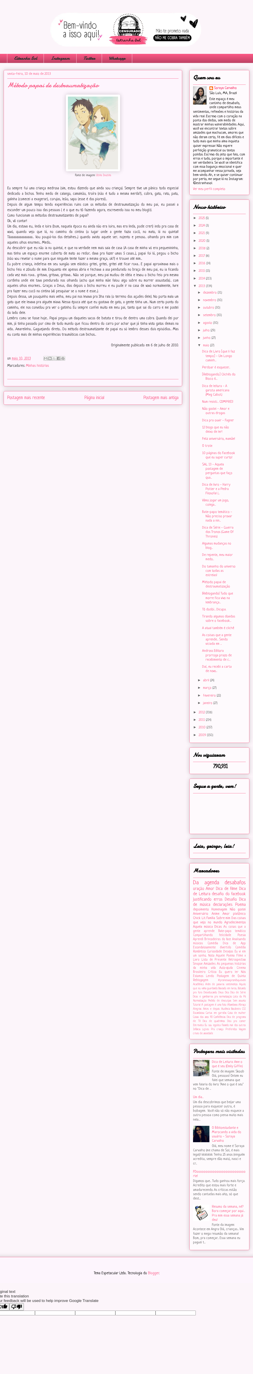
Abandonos (232, 1005)
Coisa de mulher (237, 1013)
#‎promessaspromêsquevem (232, 980)
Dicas (218, 927)
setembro (210, 315)
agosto (208, 323)
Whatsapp (117, 58)
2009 (203, 735)
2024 (202, 226)
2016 (202, 263)
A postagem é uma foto (213, 1005)
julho (207, 330)
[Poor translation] (16, 1307)
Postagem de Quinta (231, 976)
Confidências (220, 1017)
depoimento (201, 910)
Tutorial (197, 1005)
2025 (202, 218)
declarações (223, 904)
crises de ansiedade (203, 1033)
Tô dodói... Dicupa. (214, 610)
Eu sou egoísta (213, 1025)
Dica (227, 992)
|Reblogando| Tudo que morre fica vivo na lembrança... (217, 598)
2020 (202, 241)
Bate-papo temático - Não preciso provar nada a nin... (217, 516)
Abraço (242, 1005)
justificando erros (208, 899)
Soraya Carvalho (225, 88)
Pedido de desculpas (219, 1000)
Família (210, 918)
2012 (202, 712)
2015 (202, 271)
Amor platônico (234, 914)
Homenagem (219, 910)
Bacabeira (236, 1009)
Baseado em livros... (227, 988)
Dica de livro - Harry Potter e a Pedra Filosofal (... (216, 489)
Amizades (210, 964)
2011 (202, 720)
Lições (205, 1029)
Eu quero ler (228, 972)
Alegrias (197, 1009)
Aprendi (198, 939)
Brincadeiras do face (217, 939)
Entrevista (198, 1025)
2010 (202, 727)
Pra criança (217, 1029)
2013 (202, 286)
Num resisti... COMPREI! (217, 402)
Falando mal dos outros (234, 1025)
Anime (215, 914)
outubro (209, 308)
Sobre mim (223, 918)
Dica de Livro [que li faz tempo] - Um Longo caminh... (218, 356)
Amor (210, 889)
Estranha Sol (25, 58)
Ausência (225, 1009)
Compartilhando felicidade (212, 935)
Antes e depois (211, 1009)
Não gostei (238, 910)
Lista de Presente (214, 960)
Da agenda (206, 883)
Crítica (212, 972)
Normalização (199, 1000)
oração (198, 889)
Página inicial (94, 397)
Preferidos (231, 1029)
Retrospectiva (237, 960)
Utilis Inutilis (103, 175)
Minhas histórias (37, 366)
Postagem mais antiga (161, 397)
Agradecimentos (235, 922)
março (207, 688)
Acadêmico (198, 984)
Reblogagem (200, 980)
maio (206, 345)
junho (207, 338)
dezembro (210, 293)
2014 (202, 279)
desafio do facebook (229, 894)
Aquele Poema (225, 955)
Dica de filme (226, 889)
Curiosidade (214, 951)
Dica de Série (238, 992)
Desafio (231, 899)
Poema (240, 904)
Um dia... (198, 1097)
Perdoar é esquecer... (216, 368)
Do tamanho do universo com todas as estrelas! (219, 571)
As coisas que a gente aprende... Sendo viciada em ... (216, 639)
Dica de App (234, 943)
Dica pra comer (236, 1021)
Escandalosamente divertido (212, 947)
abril (206, 680)
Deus (220, 992)
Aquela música (203, 927)
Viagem (242, 1029)
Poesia (242, 935)
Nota (211, 955)
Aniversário (200, 914)
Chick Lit (199, 918)
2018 (202, 248)
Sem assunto (239, 1000)
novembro (210, 300)
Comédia (213, 943)
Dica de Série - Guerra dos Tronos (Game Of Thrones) (218, 532)
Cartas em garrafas (216, 1013)
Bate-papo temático (232, 931)
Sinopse (198, 964)
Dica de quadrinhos (214, 1021)
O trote (207, 446)
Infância (196, 1029)
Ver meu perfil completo (209, 189)
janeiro (208, 703)
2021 (202, 233)
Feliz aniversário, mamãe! (218, 439)
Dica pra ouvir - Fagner (218, 420)
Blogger (153, 1273)
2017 (202, 256)
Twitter (89, 58)
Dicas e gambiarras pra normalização (212, 996)
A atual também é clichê (218, 628)
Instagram (60, 58)
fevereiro (210, 696)
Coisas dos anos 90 (203, 1017)
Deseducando (210, 992)
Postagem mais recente (26, 397)
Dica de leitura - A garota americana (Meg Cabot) (215, 390)
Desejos (228, 951)
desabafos (235, 883)
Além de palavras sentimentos (221, 984)
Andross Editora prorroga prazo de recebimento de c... (217, 655)
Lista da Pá (239, 996)
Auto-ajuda (226, 968)
